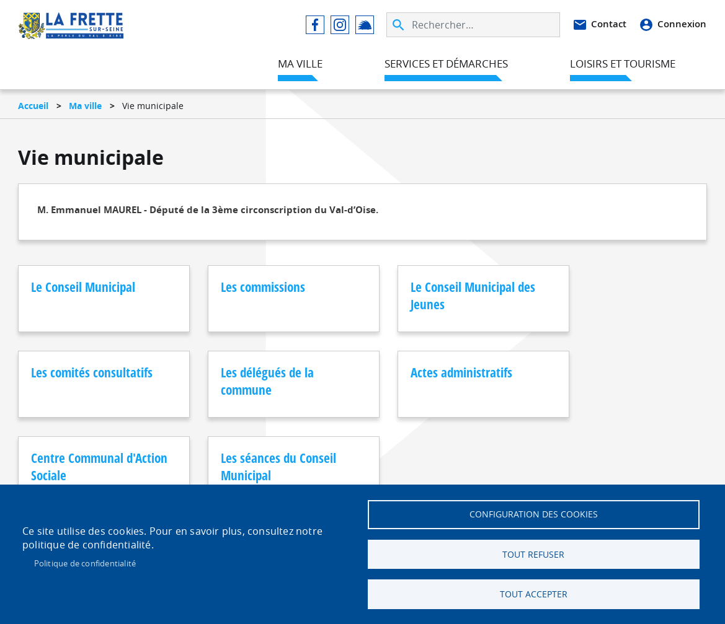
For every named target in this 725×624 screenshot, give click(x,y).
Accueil (33, 106)
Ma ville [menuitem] (300, 64)
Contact (608, 24)
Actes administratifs (245, 372)
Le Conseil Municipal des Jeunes (410, 295)
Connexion (681, 24)
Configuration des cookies (533, 513)
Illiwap (364, 25)
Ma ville (85, 106)
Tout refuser (533, 554)
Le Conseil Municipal (83, 287)
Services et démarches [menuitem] (446, 64)
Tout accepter (533, 594)
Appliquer (399, 25)
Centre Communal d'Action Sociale (404, 381)
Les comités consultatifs (550, 295)
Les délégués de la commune (77, 381)
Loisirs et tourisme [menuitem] (622, 64)
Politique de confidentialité (85, 562)
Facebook (315, 25)
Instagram (340, 25)
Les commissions (236, 287)
